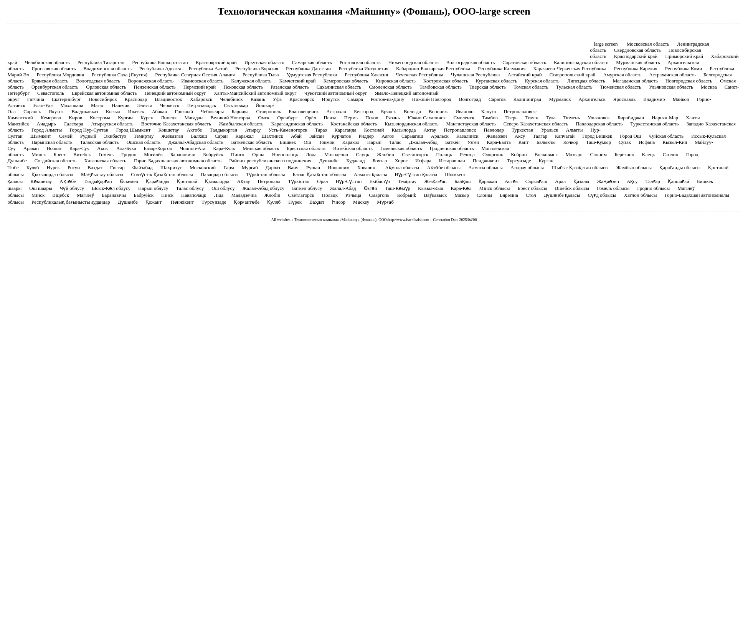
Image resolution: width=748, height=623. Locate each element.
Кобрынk (406, 195)
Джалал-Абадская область (195, 142)
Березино (624, 154)
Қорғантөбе (246, 202)
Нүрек (295, 202)
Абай (296, 136)
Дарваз (273, 167)
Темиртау (144, 136)
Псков (371, 117)
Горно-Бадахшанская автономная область (177, 160)
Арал (560, 181)
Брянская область (49, 81)
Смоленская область (390, 87)
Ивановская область (202, 81)
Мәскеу (361, 202)
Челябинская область (47, 62)
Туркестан (522, 130)
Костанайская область (353, 124)
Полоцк (444, 154)
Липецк (169, 117)
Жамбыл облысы (634, 167)
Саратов (497, 99)
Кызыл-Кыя (430, 188)
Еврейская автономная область (104, 93)
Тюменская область (620, 87)
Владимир (654, 99)
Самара (355, 99)
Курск (146, 117)
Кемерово (51, 117)
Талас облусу (190, 188)
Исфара (423, 160)
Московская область (648, 44)
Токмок (327, 142)
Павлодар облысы (219, 174)
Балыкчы (546, 142)
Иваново (465, 111)
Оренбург (287, 117)
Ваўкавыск (435, 195)
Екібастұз (380, 181)
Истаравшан (452, 160)
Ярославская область (53, 68)
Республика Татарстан (101, 62)
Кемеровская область (346, 81)
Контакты (552, 40)
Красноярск (301, 99)
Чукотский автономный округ (335, 93)
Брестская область (306, 148)
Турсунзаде (519, 160)
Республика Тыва (261, 74)
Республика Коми (683, 68)
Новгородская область (688, 81)
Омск (263, 117)
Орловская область (106, 87)
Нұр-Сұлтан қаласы (416, 174)
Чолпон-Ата (192, 148)
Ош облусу (223, 188)
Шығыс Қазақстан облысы (580, 167)
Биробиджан (631, 117)
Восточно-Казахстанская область (176, 124)
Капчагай (565, 136)
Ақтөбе (67, 181)
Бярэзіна (509, 195)
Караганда (346, 130)
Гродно (128, 154)
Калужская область (251, 81)
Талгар (540, 136)
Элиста (144, 105)
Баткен (452, 142)
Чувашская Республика (475, 74)
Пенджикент (486, 160)
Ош (307, 142)
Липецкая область (586, 81)
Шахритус (171, 167)
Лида (311, 154)
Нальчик (121, 105)
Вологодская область (98, 81)
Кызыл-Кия (674, 142)
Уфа (277, 99)
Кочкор (570, 142)
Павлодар (494, 130)
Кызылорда (403, 130)
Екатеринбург (66, 99)
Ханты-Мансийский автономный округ (255, 93)
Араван (31, 148)
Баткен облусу (307, 188)
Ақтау (243, 181)
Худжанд (355, 160)
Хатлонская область (105, 160)
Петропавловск (460, 130)
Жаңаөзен (608, 181)
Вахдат (95, 167)
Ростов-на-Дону (388, 99)
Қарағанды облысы (679, 167)
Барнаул (239, 111)
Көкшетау (41, 181)
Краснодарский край (635, 56)
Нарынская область (52, 142)
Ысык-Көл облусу (111, 188)
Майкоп (680, 99)
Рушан (313, 167)
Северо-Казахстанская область (536, 124)
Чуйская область (666, 136)
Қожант (154, 202)
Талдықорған (98, 181)
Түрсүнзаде (213, 202)
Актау (429, 130)
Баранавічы (114, 195)
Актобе (194, 130)
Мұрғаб (385, 202)
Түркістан (299, 181)
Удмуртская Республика (312, 74)
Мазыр (461, 195)
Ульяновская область (671, 87)
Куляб (32, 167)
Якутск (56, 111)
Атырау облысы (527, 167)
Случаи (328, 40)
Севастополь (50, 93)
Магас (97, 105)
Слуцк (362, 154)
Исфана (647, 142)
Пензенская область (154, 87)
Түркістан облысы (265, 174)
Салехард (73, 124)
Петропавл (269, 181)
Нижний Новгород (431, 99)
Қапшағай (678, 181)
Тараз (321, 130)
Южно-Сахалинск (427, 117)
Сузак (625, 142)
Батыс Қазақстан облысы (319, 174)
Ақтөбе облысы (444, 167)
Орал (322, 181)
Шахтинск (272, 136)
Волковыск (546, 154)
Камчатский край (297, 81)
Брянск (388, 111)
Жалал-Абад (343, 188)
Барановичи (183, 154)
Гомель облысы (613, 188)
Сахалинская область (339, 87)
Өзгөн (370, 188)
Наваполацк (193, 195)
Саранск (32, 111)
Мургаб (250, 167)
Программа (478, 40)
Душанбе (328, 160)
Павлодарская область (599, 124)
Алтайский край (524, 74)
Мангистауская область (471, 124)
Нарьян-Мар (665, 117)
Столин (671, 154)
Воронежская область (150, 81)
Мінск (38, 195)
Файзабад (142, 167)
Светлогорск (415, 154)
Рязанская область (290, 87)
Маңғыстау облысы (102, 174)
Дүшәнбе (128, 202)
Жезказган (172, 136)
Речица (467, 154)
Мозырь (573, 154)
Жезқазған (435, 181)
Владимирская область (107, 68)
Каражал (244, 136)
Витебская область (353, 148)
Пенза (330, 117)
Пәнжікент (182, 202)
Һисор (338, 202)
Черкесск (170, 105)
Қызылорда (217, 181)
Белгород (363, 111)
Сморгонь (492, 154)
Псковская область (243, 87)
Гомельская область (401, 148)
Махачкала (71, 105)
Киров (75, 117)
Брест (59, 154)
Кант (523, 142)
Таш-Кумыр (598, 142)
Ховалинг (367, 167)
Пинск (237, 154)
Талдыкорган (223, 130)
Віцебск (60, 195)
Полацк (330, 195)
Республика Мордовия (60, 74)
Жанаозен (496, 136)
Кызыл (113, 111)
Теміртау (407, 181)
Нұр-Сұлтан (349, 181)
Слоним (598, 154)
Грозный (184, 111)
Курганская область (496, 81)
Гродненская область (451, 148)
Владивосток (168, 99)
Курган (125, 117)
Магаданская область (635, 81)
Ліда (219, 195)
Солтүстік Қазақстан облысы (162, 174)
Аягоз (387, 136)
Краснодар (135, 99)
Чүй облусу (72, 188)
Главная (179, 40)
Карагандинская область (296, 124)
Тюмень (571, 117)
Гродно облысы (653, 188)
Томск (531, 117)
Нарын (374, 142)
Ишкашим (338, 167)
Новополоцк (285, 154)
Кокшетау (168, 130)
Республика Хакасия (366, 74)
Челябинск (231, 99)
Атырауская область (112, 124)
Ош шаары (40, 188)
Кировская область (396, 81)
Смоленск (463, 117)
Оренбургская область (54, 87)
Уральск (549, 130)
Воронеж (438, 111)
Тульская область (574, 87)
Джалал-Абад (423, 142)
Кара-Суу (79, 148)
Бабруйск (144, 195)
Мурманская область (638, 62)
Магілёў (85, 195)
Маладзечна (243, 195)
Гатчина (35, 99)
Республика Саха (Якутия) (119, 74)
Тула (550, 117)
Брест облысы (532, 188)
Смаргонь (379, 195)
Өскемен (129, 181)
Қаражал (488, 181)
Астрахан (336, 111)
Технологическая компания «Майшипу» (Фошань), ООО (340, 220)
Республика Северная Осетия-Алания (195, 74)
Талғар (653, 181)
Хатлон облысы (640, 195)
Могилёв (153, 154)
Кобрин (519, 154)
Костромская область (445, 81)
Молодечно (336, 154)
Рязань (393, 117)
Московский (203, 167)
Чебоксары (212, 111)
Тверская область (487, 87)
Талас (395, 142)
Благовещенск (304, 111)
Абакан (159, 111)
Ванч (293, 167)
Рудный (88, 136)
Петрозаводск (201, 105)
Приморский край (684, 56)
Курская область (542, 81)
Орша (258, 154)
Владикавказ (84, 111)
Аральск (440, 136)
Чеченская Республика (419, 74)
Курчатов (341, 136)
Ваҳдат (316, 202)
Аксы (103, 148)
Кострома (100, 117)
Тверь (511, 117)
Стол (531, 195)
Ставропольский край (573, 74)
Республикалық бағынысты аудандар (70, 202)
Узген (473, 142)
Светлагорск (301, 195)
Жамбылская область (241, 124)
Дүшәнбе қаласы (562, 195)
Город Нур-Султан (88, 130)
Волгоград (470, 99)
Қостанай (187, 181)
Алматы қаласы (370, 174)
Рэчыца (353, 195)
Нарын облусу (153, 188)
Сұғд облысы (602, 195)
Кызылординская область (411, 124)
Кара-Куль (224, 148)
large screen (606, 44)
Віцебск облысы (572, 188)
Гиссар (117, 167)
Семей (66, 136)
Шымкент (40, 136)
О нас (403, 40)
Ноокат (54, 148)
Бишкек (288, 142)
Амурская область (622, 74)
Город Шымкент (133, 130)
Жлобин (385, 154)
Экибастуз (115, 136)
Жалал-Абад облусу (263, 188)
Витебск (82, 154)
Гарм (228, 167)
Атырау (253, 130)
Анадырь (46, 124)
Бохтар (380, 160)
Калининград (528, 99)
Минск (38, 154)
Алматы (574, 130)
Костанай (374, 130)
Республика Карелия (635, 68)
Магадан (194, 117)
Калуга (488, 111)
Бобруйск (213, 154)
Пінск (167, 195)
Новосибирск (103, 99)
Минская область (261, 148)
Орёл (310, 117)
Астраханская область (672, 74)
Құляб (274, 202)
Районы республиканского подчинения (270, 160)
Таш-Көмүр (397, 188)
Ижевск (136, 111)
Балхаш (199, 136)
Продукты (254, 40)
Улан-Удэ (43, 105)
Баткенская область (251, 142)
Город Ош (630, 136)
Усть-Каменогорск (288, 130)
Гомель (106, 154)
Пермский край (199, 87)
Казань (258, 99)
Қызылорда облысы (52, 174)
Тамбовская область (440, 87)
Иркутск (331, 99)
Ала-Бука (126, 148)
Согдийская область (56, 160)
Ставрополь (268, 111)
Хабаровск (201, 99)
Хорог (401, 160)
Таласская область (99, 142)
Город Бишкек (597, 136)
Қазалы (581, 181)
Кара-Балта (498, 142)
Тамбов (490, 117)
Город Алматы (46, 130)
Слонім (484, 195)
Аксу (520, 136)
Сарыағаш (536, 181)
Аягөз (511, 181)
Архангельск (591, 99)
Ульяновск (599, 117)
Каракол (351, 142)
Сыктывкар (236, 105)
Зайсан (316, 136)
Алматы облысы (485, 167)
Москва (709, 87)
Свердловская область (637, 50)
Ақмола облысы (402, 167)
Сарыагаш (412, 136)
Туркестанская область (654, 124)
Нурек (52, 167)
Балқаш (462, 181)
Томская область (531, 87)
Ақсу (632, 181)
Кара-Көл (461, 188)
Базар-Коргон (158, 148)
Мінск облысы (494, 188)
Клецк (648, 154)
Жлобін (272, 195)
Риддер (366, 136)
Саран (221, 136)
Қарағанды (157, 181)
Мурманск (560, 99)
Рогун (74, 167)
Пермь (351, 117)
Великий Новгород (230, 117)
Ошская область (143, 142)
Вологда (412, 111)
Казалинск (467, 136)
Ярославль (624, 99)
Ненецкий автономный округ (175, 93)
